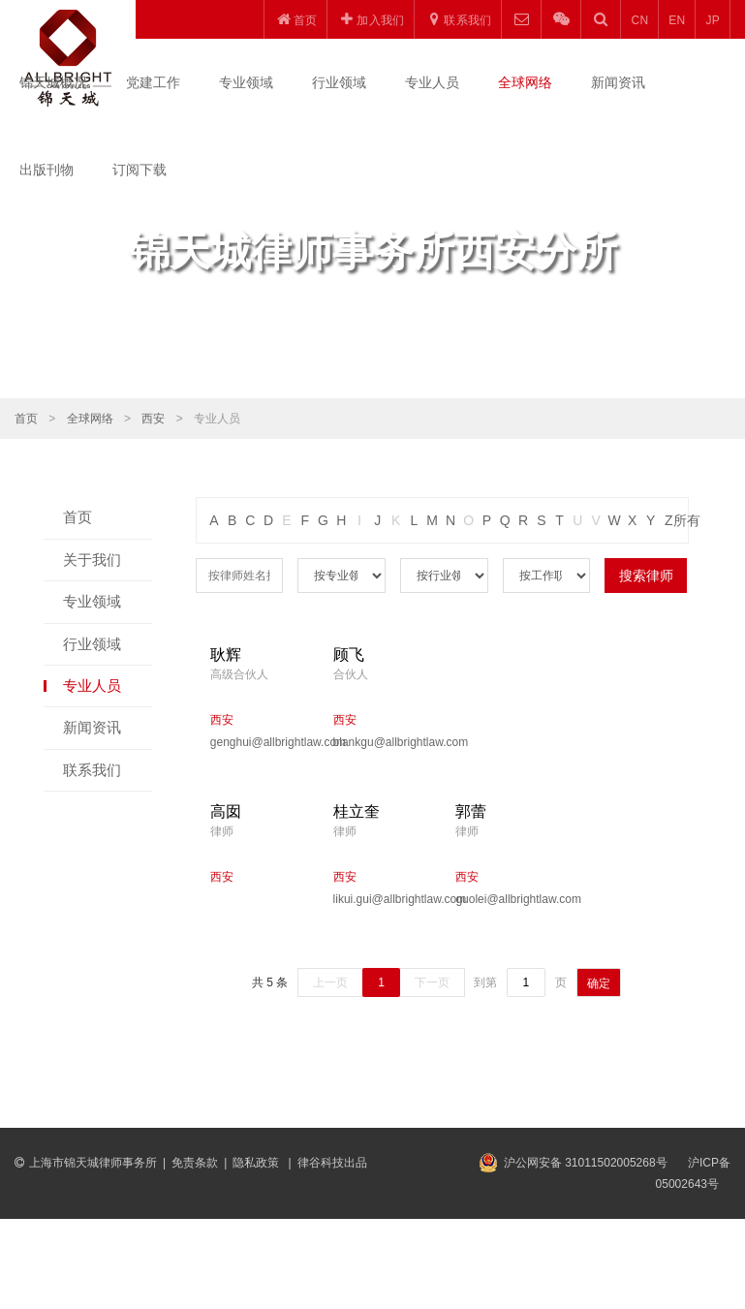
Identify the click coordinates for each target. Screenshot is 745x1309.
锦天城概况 (53, 82)
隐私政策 (257, 1162)
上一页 (330, 982)
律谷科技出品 (332, 1162)
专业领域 (246, 82)
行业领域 (339, 82)
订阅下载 (139, 169)
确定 (598, 983)
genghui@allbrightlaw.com (257, 742)
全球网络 (525, 82)
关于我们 (92, 559)
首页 (26, 418)
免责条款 (194, 1162)
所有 (686, 520)
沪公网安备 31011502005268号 (585, 1162)
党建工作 (153, 82)
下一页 (432, 982)
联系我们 (92, 770)
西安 (153, 418)
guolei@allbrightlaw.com (502, 899)
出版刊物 (46, 169)
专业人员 (432, 82)
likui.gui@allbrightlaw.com (380, 899)
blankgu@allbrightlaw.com (380, 742)
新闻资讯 (618, 82)
